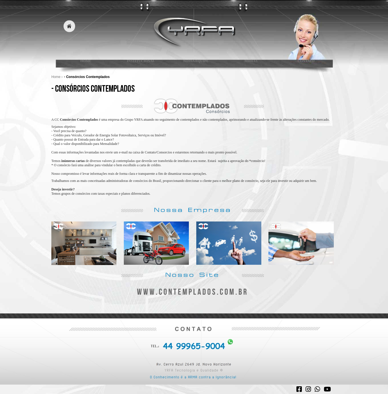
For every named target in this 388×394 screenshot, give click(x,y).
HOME (84, 63)
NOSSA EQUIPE (194, 63)
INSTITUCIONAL (139, 63)
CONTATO (304, 63)
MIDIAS (249, 63)
